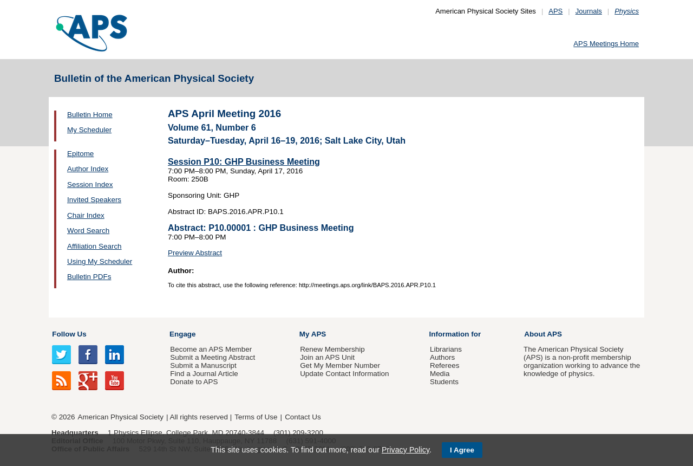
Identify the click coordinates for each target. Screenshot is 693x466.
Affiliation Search (94, 246)
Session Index (90, 184)
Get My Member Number (340, 365)
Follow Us (69, 334)
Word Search (88, 230)
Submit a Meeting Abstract (212, 357)
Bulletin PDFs (89, 277)
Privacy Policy (405, 449)
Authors (442, 357)
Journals (589, 11)
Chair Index (85, 215)
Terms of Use (255, 417)
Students (444, 382)
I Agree (462, 450)
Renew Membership (332, 349)
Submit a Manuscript (203, 365)
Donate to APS (194, 382)
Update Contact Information (344, 374)
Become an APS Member (211, 349)
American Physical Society (121, 417)
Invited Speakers (94, 200)
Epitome (80, 154)
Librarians (446, 349)
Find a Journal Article (204, 374)
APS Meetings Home (606, 44)
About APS (543, 334)
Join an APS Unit (327, 357)
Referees (445, 365)
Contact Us (303, 417)
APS (555, 11)
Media (440, 374)
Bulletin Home (90, 115)
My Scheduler (89, 130)
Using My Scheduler (99, 261)
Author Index (87, 169)
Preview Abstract (195, 253)
